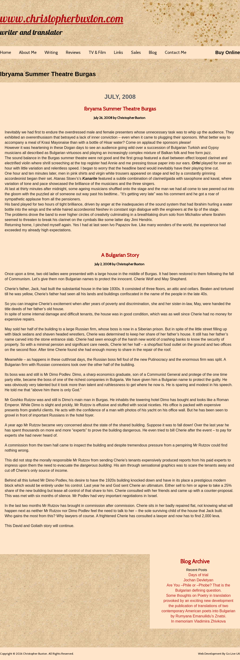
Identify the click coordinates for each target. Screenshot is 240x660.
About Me (28, 52)
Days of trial (198, 575)
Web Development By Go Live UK (219, 653)
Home (5, 52)
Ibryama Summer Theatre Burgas (48, 73)
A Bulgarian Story (120, 255)
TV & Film (97, 52)
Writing (51, 52)
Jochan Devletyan (198, 580)
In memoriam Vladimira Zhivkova (198, 621)
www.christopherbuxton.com (61, 18)
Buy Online (227, 52)
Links (118, 52)
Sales (136, 52)
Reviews (73, 52)
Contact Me (175, 52)
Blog (153, 52)
